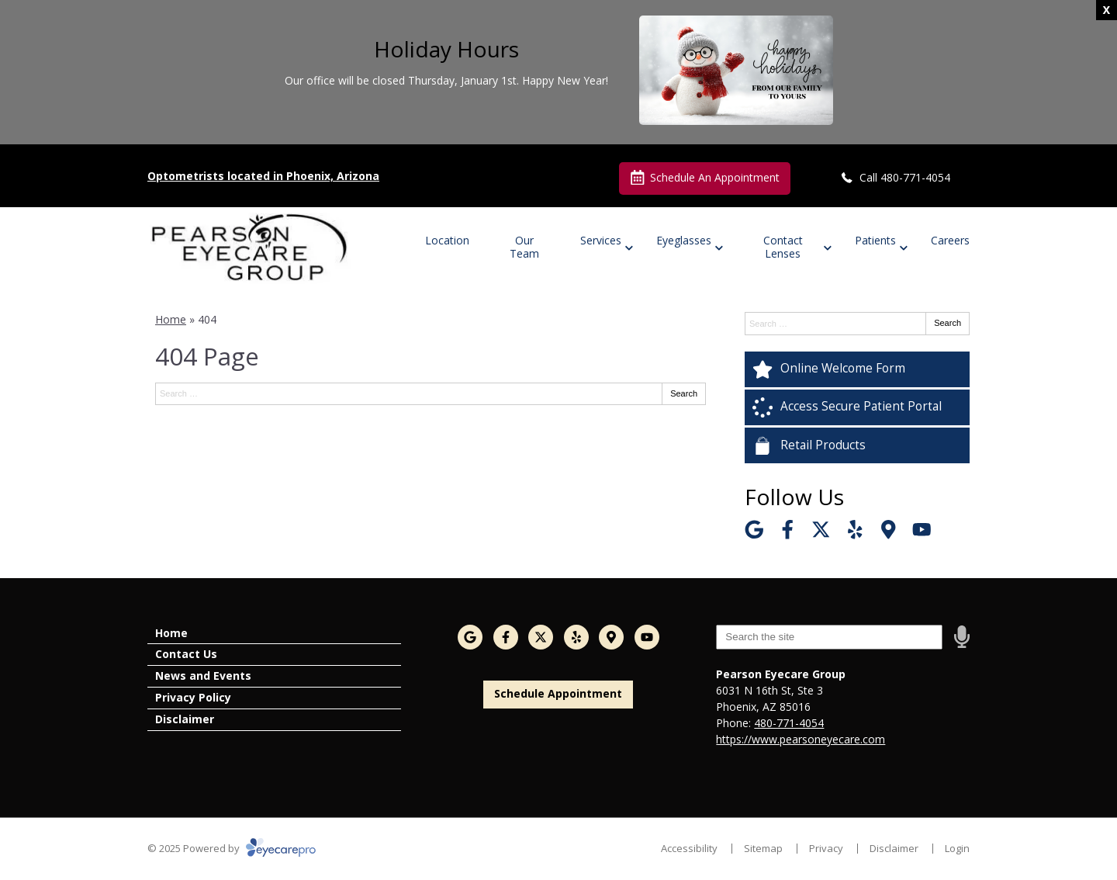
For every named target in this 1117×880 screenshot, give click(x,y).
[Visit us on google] (754, 529)
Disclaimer (184, 719)
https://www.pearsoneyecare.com (800, 739)
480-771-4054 (789, 722)
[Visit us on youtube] (922, 529)
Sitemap (763, 848)
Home (170, 319)
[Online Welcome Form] (857, 369)
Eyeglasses (683, 240)
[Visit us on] (888, 529)
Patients (875, 240)
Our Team (524, 247)
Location (447, 240)
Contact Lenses (783, 247)
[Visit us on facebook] (787, 529)
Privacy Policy (193, 697)
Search (683, 393)
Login (957, 848)
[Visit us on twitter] (821, 529)
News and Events (203, 675)
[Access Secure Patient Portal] (857, 407)
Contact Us (186, 653)
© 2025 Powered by (231, 848)
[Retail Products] (857, 445)
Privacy (826, 848)
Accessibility (689, 848)
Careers (950, 240)
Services (600, 240)
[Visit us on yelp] (855, 529)
